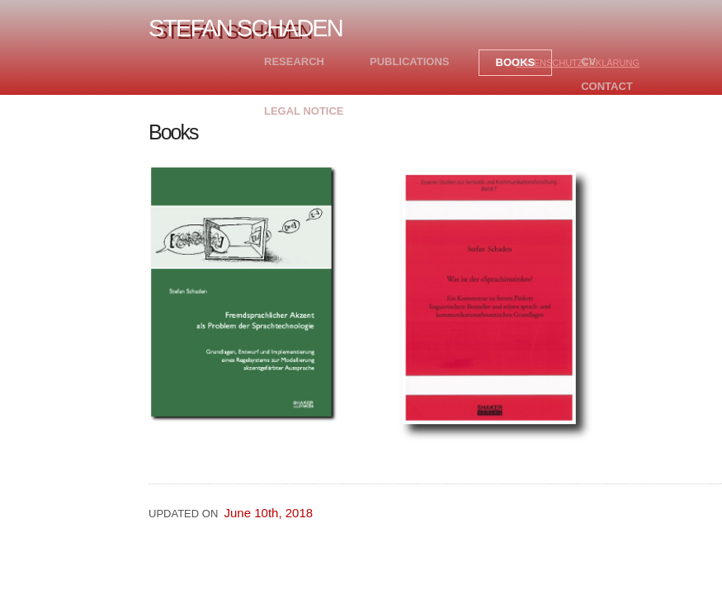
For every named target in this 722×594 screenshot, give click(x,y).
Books (516, 62)
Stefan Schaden (245, 28)
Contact (607, 86)
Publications (410, 61)
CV (588, 61)
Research (294, 61)
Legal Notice (304, 111)
